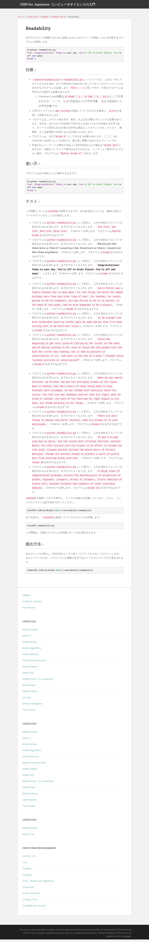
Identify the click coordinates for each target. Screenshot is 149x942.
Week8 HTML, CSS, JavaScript (37, 681)
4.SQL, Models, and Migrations (38, 883)
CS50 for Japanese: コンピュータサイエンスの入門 (57, 5)
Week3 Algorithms (31, 650)
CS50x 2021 (33, 19)
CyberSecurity (29, 802)
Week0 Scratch (30, 632)
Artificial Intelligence (32, 706)
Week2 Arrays (29, 644)
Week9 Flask (28, 687)
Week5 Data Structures (34, 662)
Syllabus (26, 597)
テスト (33, 203)
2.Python (27, 871)
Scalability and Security (34, 908)
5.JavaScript (28, 889)
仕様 (31, 72)
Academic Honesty (32, 603)
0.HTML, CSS (29, 858)
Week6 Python (29, 669)
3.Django (27, 877)
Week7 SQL (28, 675)
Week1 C (27, 638)
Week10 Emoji (29, 796)
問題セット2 (77, 90)
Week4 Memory (30, 656)
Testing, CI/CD (29, 901)
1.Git (24, 864)
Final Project (28, 610)
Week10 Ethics (29, 693)
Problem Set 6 (58, 19)
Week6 (44, 19)
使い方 (33, 166)
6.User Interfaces (31, 895)
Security (26, 699)
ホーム (21, 19)
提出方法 (35, 546)
